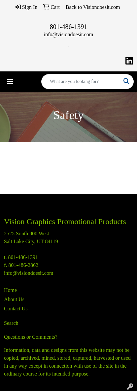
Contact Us (16, 308)
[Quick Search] (80, 81)
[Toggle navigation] (10, 81)
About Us (14, 299)
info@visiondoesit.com (68, 34)
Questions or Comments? (30, 337)
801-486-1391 (68, 26)
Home (10, 290)
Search (11, 323)
